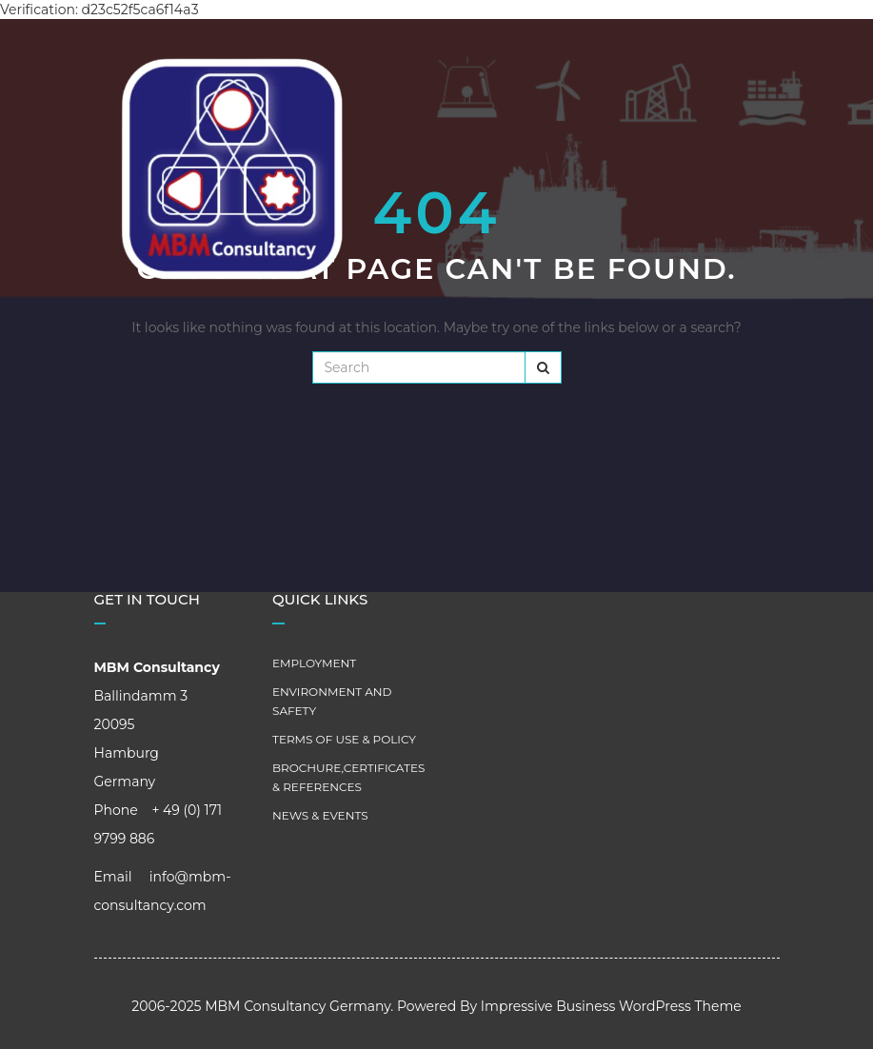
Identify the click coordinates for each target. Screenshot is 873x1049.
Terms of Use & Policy (344, 739)
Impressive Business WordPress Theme (611, 1006)
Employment (314, 663)
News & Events (320, 815)
